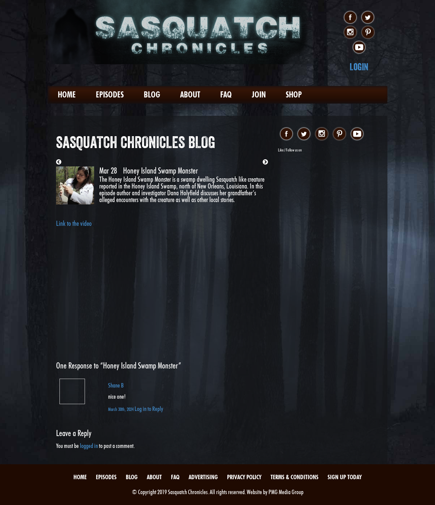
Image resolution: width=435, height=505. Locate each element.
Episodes (110, 95)
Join (259, 95)
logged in (89, 445)
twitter (368, 17)
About (190, 95)
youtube (359, 47)
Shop (294, 95)
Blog (152, 95)
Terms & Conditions (294, 477)
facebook (350, 17)
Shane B (116, 385)
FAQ (226, 95)
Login (359, 67)
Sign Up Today (345, 477)
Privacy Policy (244, 477)
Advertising (203, 477)
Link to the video (74, 223)
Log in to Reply (149, 408)
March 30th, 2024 (121, 409)
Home (67, 95)
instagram (350, 32)
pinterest (368, 32)
